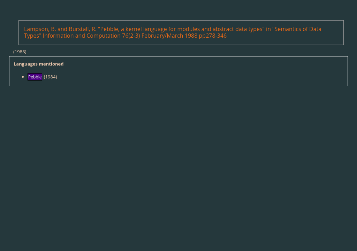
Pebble (34, 77)
